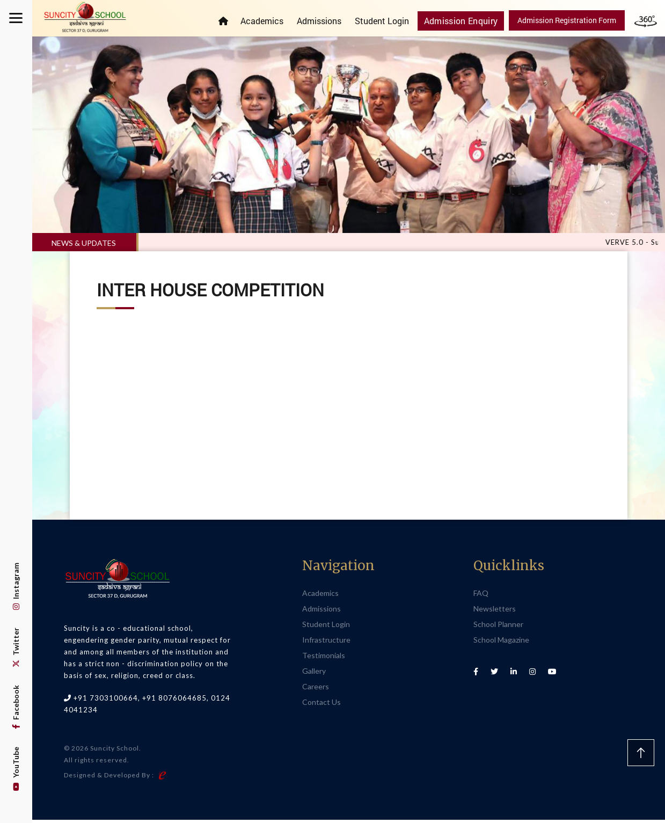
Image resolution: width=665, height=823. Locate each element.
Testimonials (323, 657)
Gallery (314, 673)
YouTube (15, 769)
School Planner (498, 626)
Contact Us (321, 704)
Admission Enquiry (464, 20)
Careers (315, 689)
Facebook (15, 707)
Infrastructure (326, 642)
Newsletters (494, 611)
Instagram (15, 586)
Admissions (326, 20)
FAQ (480, 595)
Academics (268, 20)
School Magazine (501, 642)
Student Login (389, 20)
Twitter (15, 647)
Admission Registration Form (566, 20)
